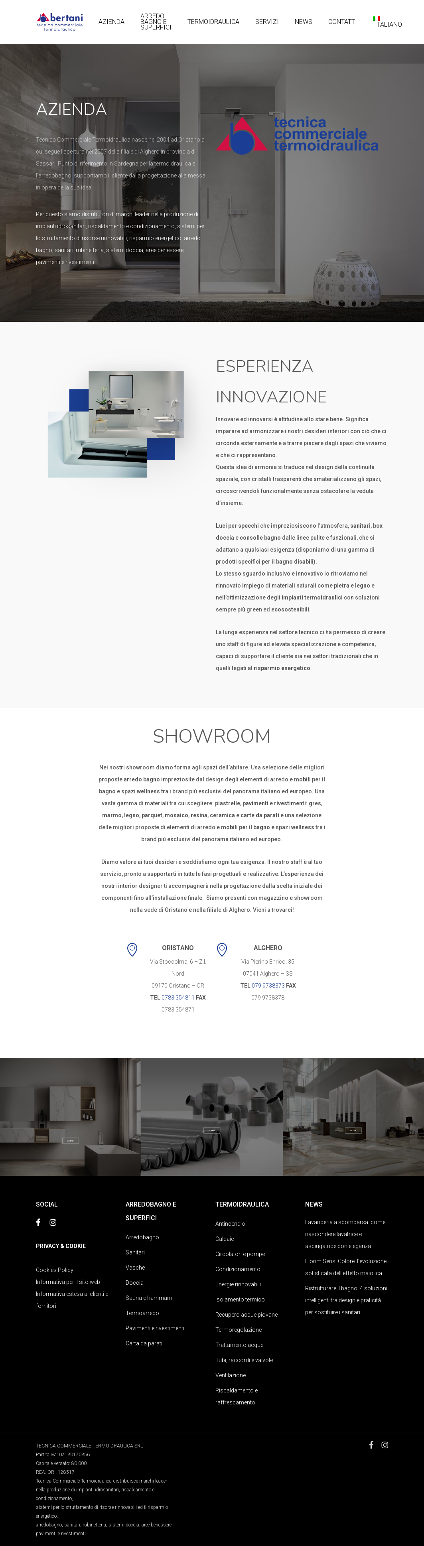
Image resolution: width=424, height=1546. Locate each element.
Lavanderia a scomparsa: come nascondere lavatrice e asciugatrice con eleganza (345, 1234)
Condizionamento (237, 1269)
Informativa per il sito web (68, 1282)
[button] (70, 1141)
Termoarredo (142, 1313)
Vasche (135, 1267)
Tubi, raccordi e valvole (244, 1360)
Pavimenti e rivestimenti (155, 1328)
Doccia (135, 1283)
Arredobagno (142, 1237)
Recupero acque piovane (246, 1314)
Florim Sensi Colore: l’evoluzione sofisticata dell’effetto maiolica (346, 1267)
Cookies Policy (54, 1270)
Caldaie (224, 1239)
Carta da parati (144, 1343)
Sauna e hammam (149, 1298)
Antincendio (230, 1224)
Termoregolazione (238, 1330)
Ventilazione (230, 1375)
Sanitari (135, 1252)
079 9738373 (268, 985)
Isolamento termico (240, 1299)
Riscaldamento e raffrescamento (236, 1396)
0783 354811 (178, 997)
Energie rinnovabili (238, 1284)
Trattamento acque (239, 1345)
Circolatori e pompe (240, 1254)
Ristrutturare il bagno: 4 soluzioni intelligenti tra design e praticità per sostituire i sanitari (346, 1300)
